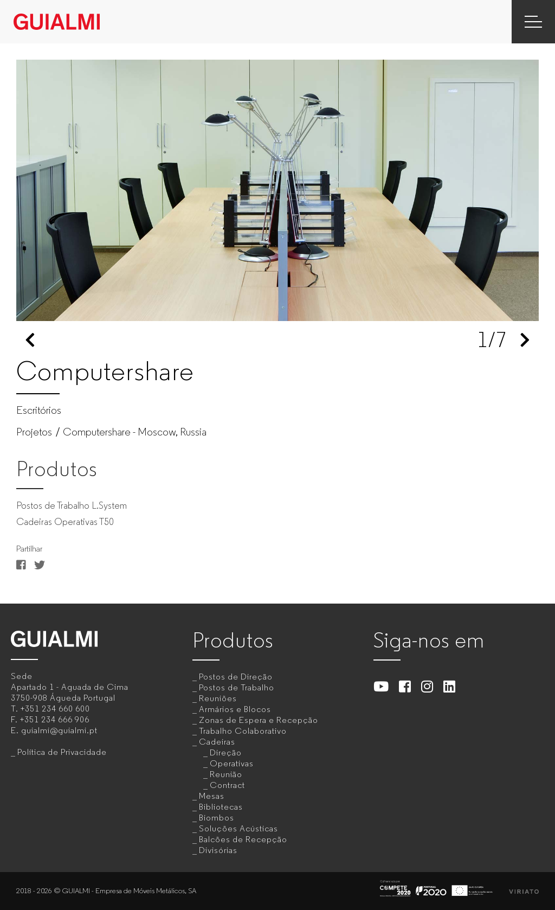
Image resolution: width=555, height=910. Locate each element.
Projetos (34, 432)
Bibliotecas (221, 807)
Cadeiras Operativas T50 (65, 521)
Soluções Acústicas (238, 828)
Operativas (232, 763)
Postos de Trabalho (236, 687)
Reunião (226, 774)
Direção (226, 752)
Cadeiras (217, 741)
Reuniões (218, 698)
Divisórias (218, 850)
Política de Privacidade (62, 752)
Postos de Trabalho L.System (71, 505)
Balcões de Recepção (243, 839)
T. (50, 708)
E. (54, 730)
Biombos (216, 817)
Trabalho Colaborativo (243, 731)
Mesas (211, 796)
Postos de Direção (236, 676)
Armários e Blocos (235, 709)
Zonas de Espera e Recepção (258, 720)
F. (50, 719)
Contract (227, 785)
